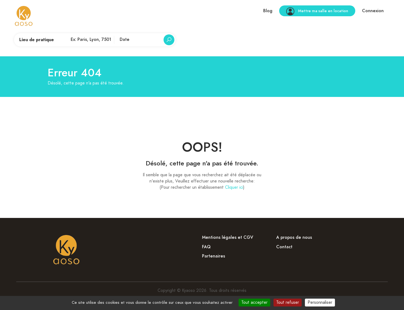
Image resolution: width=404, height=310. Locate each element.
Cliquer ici (234, 187)
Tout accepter (254, 302)
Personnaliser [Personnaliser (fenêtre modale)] (320, 302)
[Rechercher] (169, 39)
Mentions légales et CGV (227, 237)
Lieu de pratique (36, 40)
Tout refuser (287, 302)
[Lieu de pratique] (91, 40)
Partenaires (213, 256)
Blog (267, 11)
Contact (284, 247)
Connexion (373, 11)
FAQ (206, 247)
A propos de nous (294, 237)
